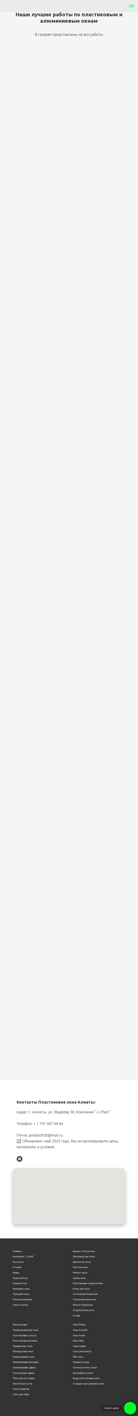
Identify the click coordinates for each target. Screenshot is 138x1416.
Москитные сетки (22, 1383)
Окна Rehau (79, 1324)
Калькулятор (20, 1283)
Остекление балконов (85, 1294)
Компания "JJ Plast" (23, 1256)
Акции (16, 1272)
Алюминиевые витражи (25, 1362)
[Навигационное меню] (131, 6)
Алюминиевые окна (23, 1357)
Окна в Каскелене (22, 1299)
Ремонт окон (80, 1272)
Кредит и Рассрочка (84, 1251)
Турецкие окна (21, 1294)
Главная (17, 1251)
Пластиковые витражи (25, 1340)
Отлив (76, 1315)
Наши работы (20, 1278)
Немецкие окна (21, 1289)
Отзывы (17, 1267)
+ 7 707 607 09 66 (48, 1123)
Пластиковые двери (24, 1373)
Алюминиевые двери (24, 1367)
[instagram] (19, 1159)
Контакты (18, 1262)
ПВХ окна (78, 1357)
